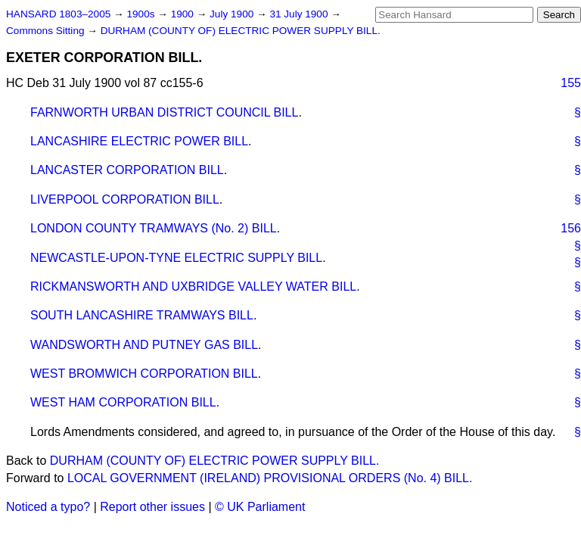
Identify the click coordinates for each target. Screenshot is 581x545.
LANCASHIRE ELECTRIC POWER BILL (139, 141)
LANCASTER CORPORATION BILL (127, 170)
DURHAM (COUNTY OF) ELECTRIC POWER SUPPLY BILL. (241, 30)
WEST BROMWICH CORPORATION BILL (144, 373)
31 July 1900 (300, 14)
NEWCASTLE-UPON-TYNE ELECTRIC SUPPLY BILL (176, 257)
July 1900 (233, 14)
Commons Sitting (46, 30)
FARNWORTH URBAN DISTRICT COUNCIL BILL (164, 112)
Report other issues (152, 506)
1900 (184, 14)
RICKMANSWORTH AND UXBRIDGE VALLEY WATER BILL (193, 286)
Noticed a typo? (48, 506)
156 (571, 228)
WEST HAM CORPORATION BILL (123, 402)
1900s (141, 14)
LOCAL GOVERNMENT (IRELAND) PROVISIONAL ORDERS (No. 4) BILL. (270, 478)
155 (571, 82)
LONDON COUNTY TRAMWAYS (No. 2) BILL (153, 228)
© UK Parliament (260, 506)
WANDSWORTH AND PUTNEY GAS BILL (144, 344)
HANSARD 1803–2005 (58, 14)
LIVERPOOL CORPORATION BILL (124, 199)
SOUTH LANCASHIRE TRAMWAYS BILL (141, 315)
